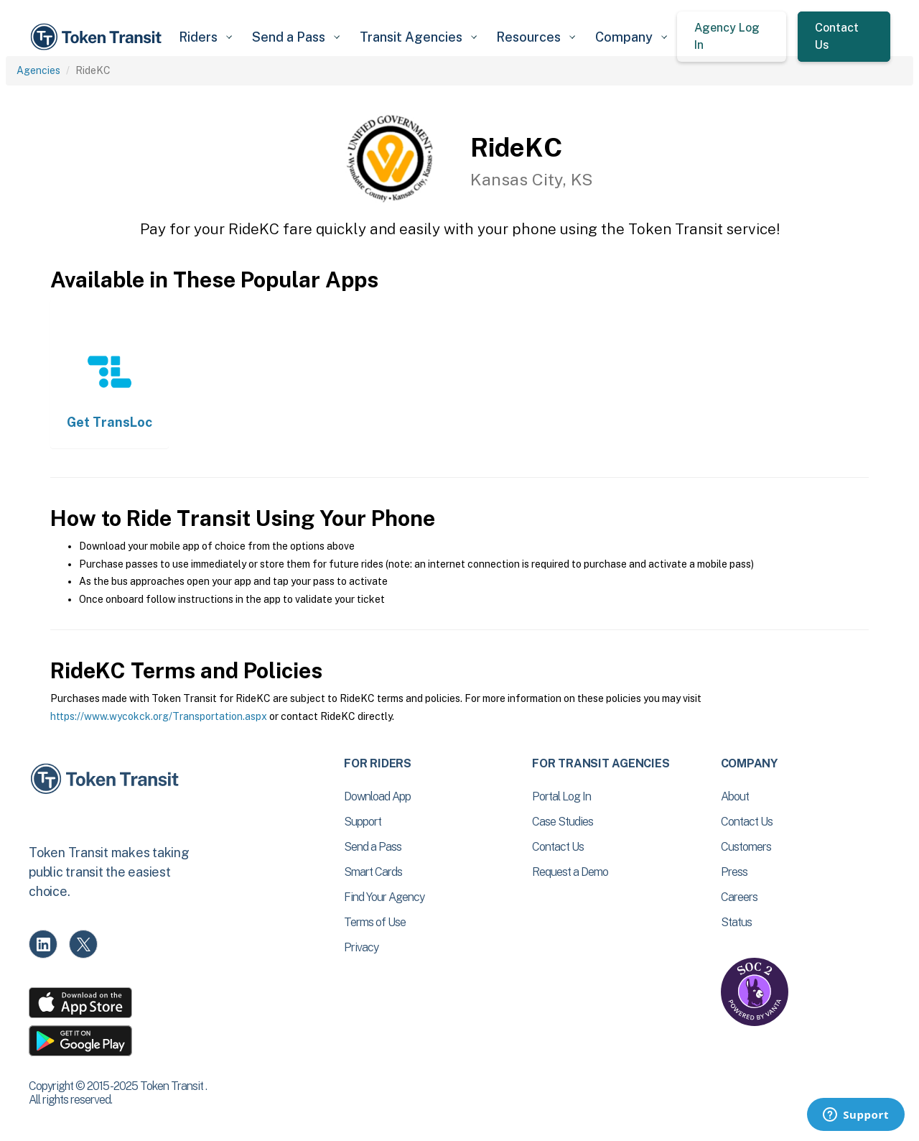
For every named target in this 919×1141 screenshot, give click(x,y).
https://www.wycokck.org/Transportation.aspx (158, 716)
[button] (205, 37)
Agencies (38, 70)
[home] (98, 37)
